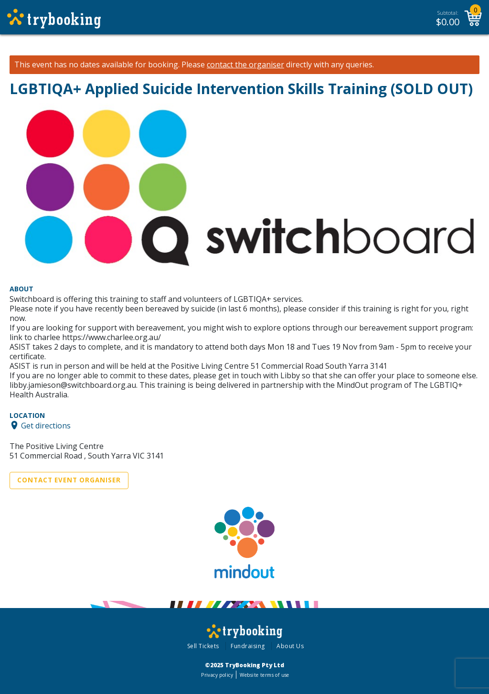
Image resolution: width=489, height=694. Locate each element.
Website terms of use (264, 675)
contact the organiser (245, 64)
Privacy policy (217, 675)
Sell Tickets (203, 646)
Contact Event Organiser (69, 480)
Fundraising (248, 646)
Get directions (46, 425)
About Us (290, 646)
